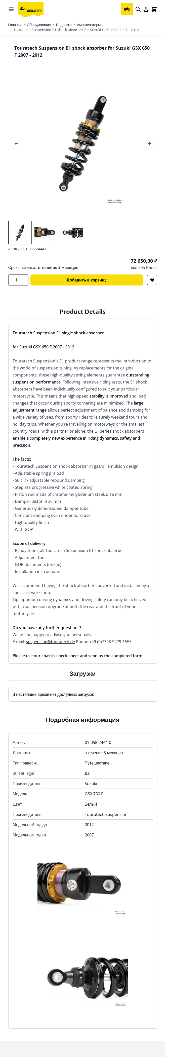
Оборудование (39, 24)
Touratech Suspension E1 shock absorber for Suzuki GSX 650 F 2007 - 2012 (76, 29)
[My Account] (146, 9)
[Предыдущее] (16, 144)
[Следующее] (149, 144)
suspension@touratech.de (50, 641)
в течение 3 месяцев (58, 267)
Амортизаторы (89, 24)
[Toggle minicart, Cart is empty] (154, 9)
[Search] (138, 9)
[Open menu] (11, 9)
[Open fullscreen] (82, 143)
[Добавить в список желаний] (152, 280)
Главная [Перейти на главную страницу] (15, 24)
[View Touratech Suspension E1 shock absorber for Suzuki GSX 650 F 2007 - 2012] (20, 232)
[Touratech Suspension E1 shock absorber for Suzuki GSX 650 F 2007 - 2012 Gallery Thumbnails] (45, 232)
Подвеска (64, 24)
